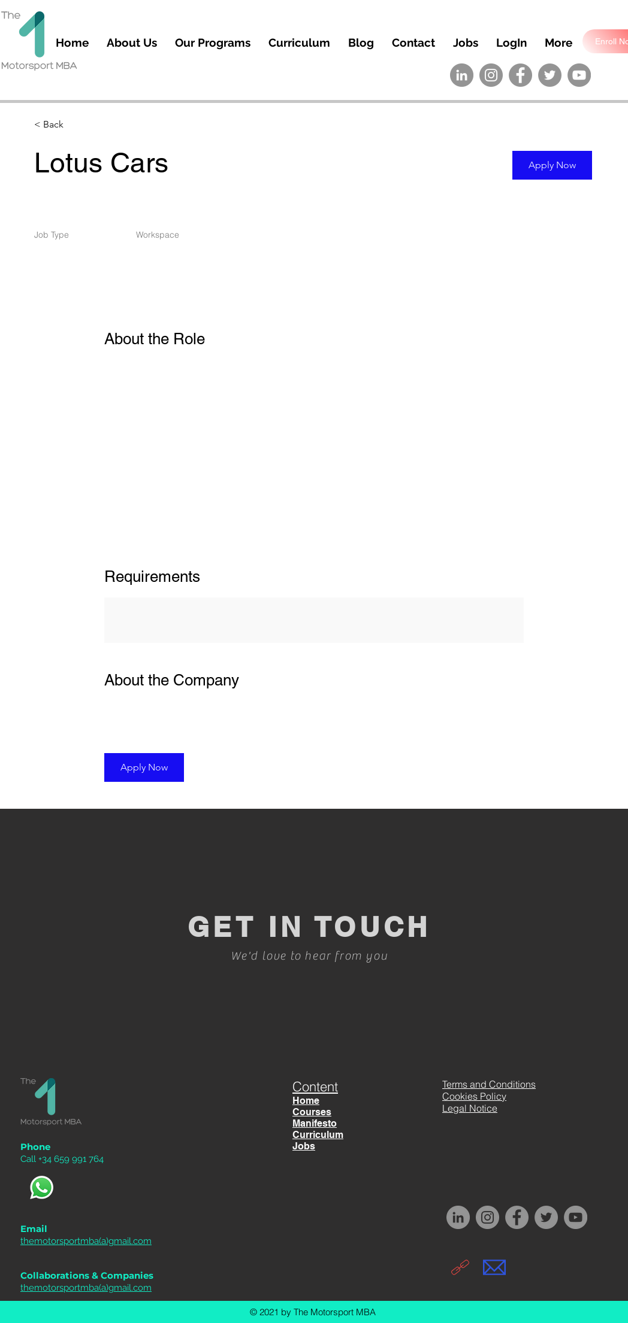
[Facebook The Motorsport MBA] (520, 75)
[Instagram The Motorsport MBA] (491, 75)
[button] (552, 165)
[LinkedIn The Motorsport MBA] (461, 75)
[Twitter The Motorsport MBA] (549, 75)
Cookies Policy (474, 1096)
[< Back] (76, 125)
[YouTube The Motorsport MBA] (579, 75)
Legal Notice (469, 1108)
